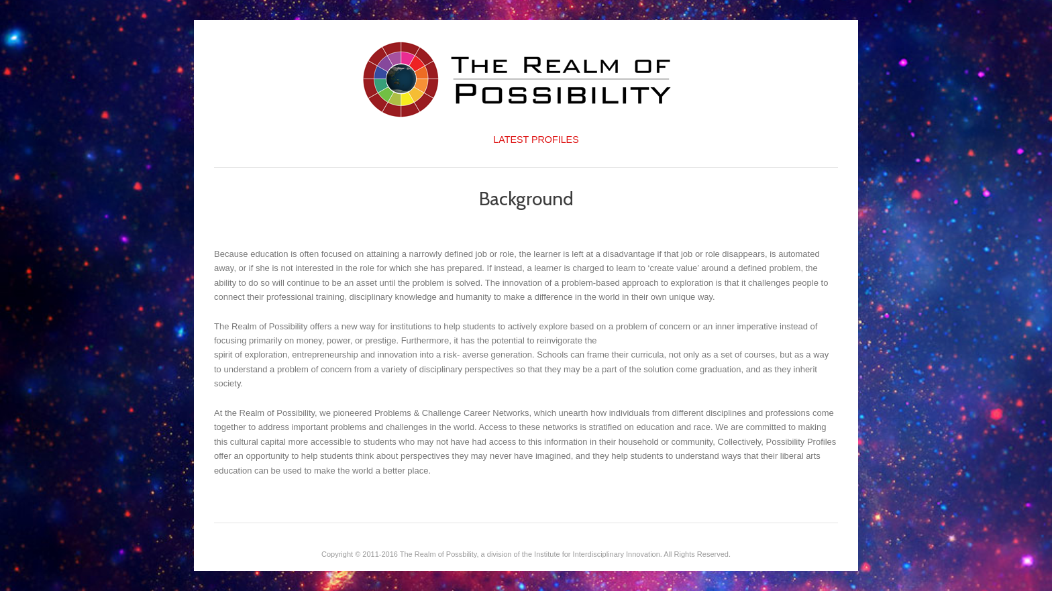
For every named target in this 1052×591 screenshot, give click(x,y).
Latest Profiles (535, 139)
